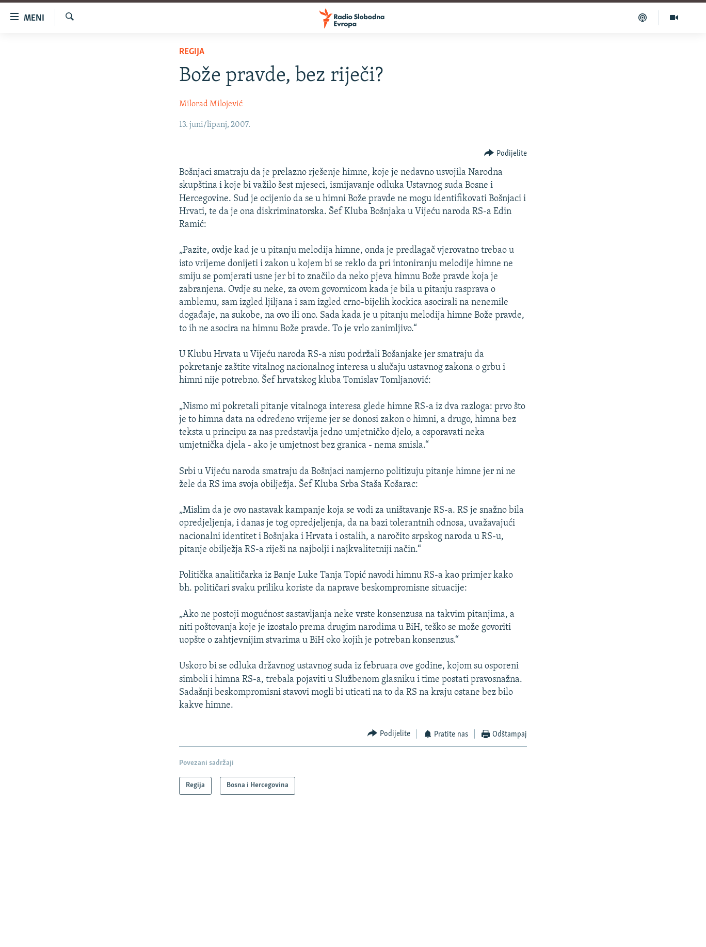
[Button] (505, 153)
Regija (191, 52)
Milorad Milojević (211, 104)
